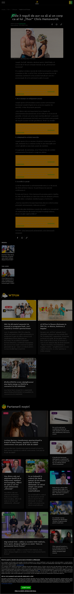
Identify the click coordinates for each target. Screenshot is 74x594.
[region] (37, 575)
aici (39, 570)
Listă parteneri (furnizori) (6, 583)
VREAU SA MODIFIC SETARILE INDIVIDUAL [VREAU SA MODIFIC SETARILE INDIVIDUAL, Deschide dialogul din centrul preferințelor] (25, 591)
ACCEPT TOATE (26, 587)
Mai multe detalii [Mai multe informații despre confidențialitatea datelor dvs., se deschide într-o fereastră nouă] (20, 565)
